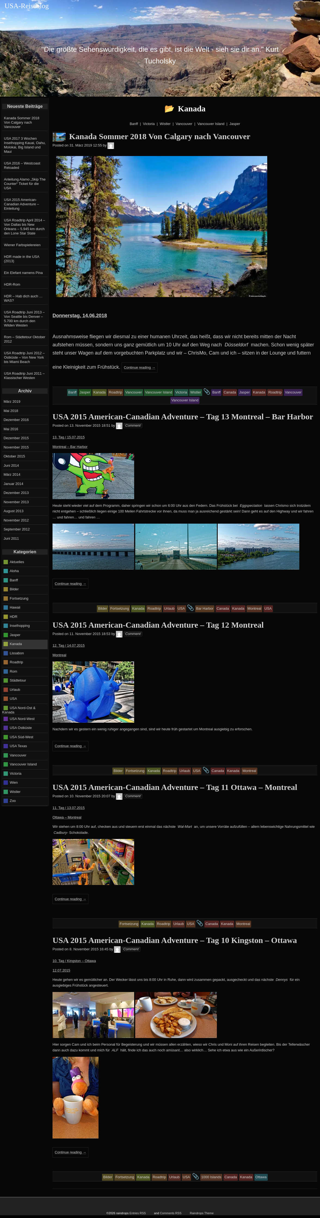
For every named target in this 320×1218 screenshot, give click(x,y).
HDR (13, 616)
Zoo (13, 801)
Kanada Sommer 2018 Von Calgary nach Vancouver (21, 122)
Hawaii (15, 607)
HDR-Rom (12, 284)
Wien (14, 782)
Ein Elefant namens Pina (23, 273)
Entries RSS (138, 1213)
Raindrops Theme (202, 1213)
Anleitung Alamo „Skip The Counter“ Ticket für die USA (25, 183)
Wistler (15, 791)
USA (13, 699)
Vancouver (18, 755)
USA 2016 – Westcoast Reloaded (22, 165)
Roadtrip (16, 662)
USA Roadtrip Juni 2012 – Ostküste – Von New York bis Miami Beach (24, 357)
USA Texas (18, 746)
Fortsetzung (19, 598)
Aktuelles (17, 562)
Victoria (15, 773)
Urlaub (15, 689)
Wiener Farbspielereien (22, 245)
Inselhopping (20, 626)
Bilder (14, 589)
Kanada (16, 644)
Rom (13, 671)
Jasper (15, 635)
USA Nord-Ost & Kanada (18, 710)
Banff (14, 580)
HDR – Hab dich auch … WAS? (23, 298)
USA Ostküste (21, 728)
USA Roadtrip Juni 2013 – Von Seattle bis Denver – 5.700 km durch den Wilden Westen (24, 318)
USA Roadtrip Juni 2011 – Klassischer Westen (24, 375)
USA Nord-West (22, 718)
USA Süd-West (21, 737)
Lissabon (17, 653)
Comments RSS (170, 1213)
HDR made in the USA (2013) (21, 259)
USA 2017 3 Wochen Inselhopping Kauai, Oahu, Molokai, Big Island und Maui (25, 145)
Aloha (14, 571)
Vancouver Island (23, 764)
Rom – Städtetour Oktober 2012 (24, 339)
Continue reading (139, 367)
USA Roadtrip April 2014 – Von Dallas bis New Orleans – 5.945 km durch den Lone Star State (24, 226)
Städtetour (18, 680)
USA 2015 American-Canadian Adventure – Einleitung (21, 204)
